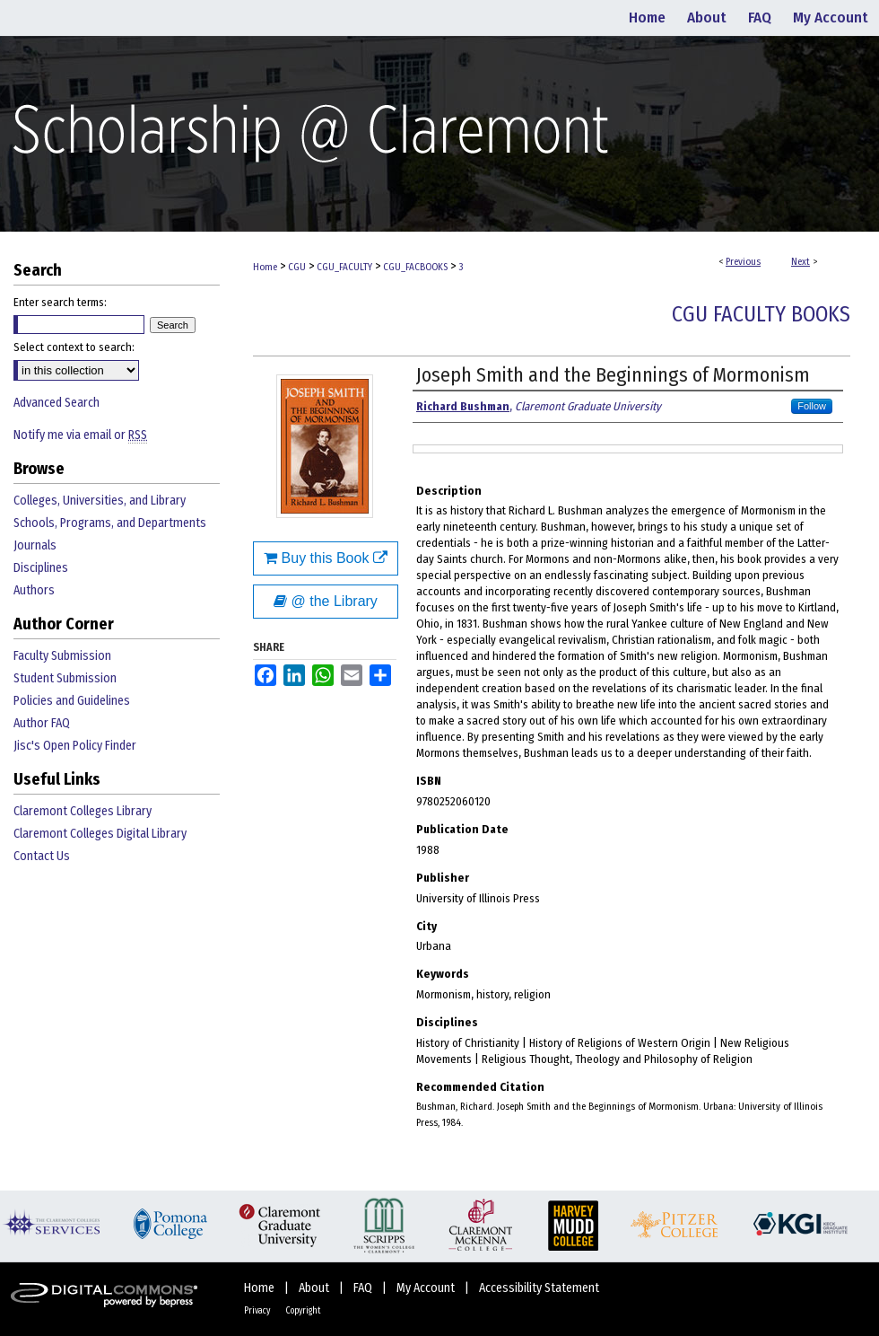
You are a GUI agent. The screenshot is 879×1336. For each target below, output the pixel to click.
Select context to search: (74, 347)
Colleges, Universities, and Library (99, 500)
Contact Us (41, 856)
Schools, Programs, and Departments (109, 523)
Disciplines (40, 568)
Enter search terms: (60, 302)
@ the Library (326, 601)
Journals (35, 545)
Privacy (258, 1310)
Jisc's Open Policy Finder (74, 745)
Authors (34, 590)
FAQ (364, 1288)
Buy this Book (325, 558)
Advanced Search (56, 402)
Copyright (303, 1310)
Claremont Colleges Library (82, 811)
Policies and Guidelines (71, 700)
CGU (297, 267)
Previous (743, 262)
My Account (426, 1288)
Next (800, 262)
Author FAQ (41, 723)
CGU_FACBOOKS (415, 267)
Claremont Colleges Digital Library (100, 833)
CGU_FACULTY (344, 267)
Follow (811, 405)
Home (265, 267)
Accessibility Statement (539, 1288)
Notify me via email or (80, 435)
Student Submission (65, 678)
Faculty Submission (62, 656)
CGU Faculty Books (761, 314)
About (315, 1288)
